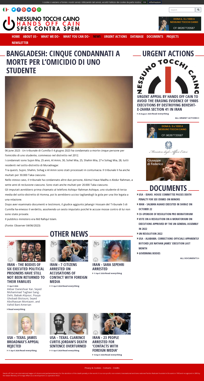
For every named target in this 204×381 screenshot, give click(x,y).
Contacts (107, 368)
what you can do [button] (76, 36)
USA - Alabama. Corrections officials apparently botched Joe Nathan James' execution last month (169, 243)
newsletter (20, 42)
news (97, 36)
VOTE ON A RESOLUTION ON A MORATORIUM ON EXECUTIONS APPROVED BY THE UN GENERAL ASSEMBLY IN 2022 (168, 224)
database (137, 36)
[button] (7, 9)
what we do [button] (50, 36)
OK (144, 2)
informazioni (155, 2)
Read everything (16, 309)
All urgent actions (187, 117)
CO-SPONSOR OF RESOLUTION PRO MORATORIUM (166, 214)
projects (173, 36)
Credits (116, 368)
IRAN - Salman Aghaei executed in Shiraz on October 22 (165, 206)
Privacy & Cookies (93, 368)
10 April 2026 (99, 355)
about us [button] (30, 36)
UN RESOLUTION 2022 (150, 233)
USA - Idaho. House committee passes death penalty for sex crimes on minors (165, 197)
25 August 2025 (145, 114)
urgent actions (115, 36)
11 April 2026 (12, 286)
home (16, 36)
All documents (189, 258)
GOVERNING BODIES (149, 253)
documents (155, 36)
